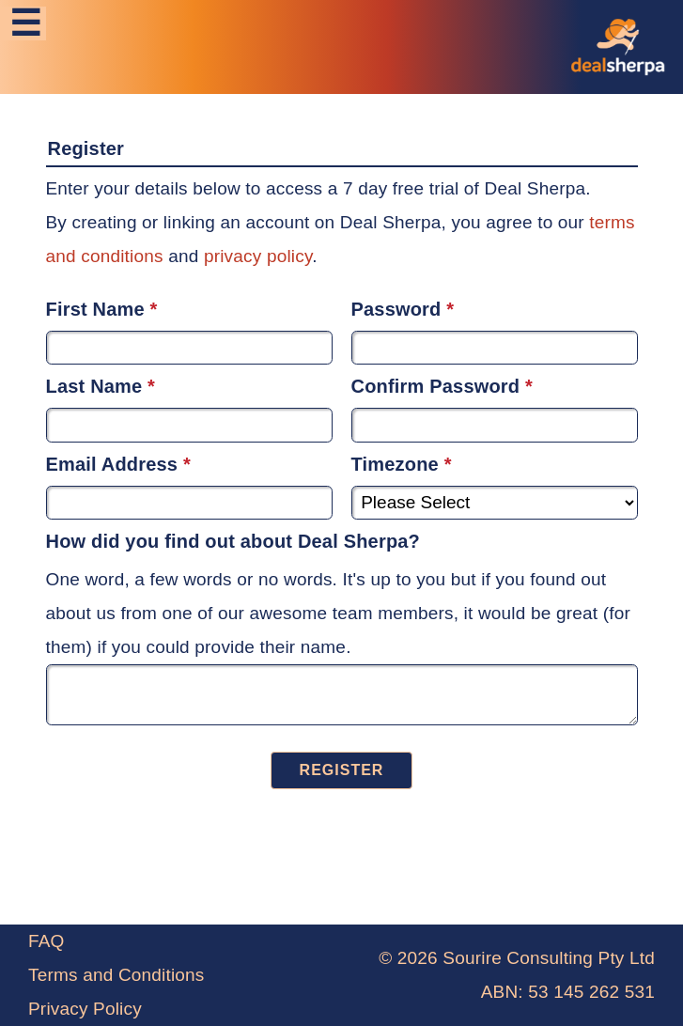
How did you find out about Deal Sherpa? (233, 541)
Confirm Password (435, 386)
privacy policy (258, 256)
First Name (95, 309)
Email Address (112, 464)
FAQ (46, 941)
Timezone (395, 464)
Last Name (94, 386)
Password (396, 309)
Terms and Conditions (116, 975)
